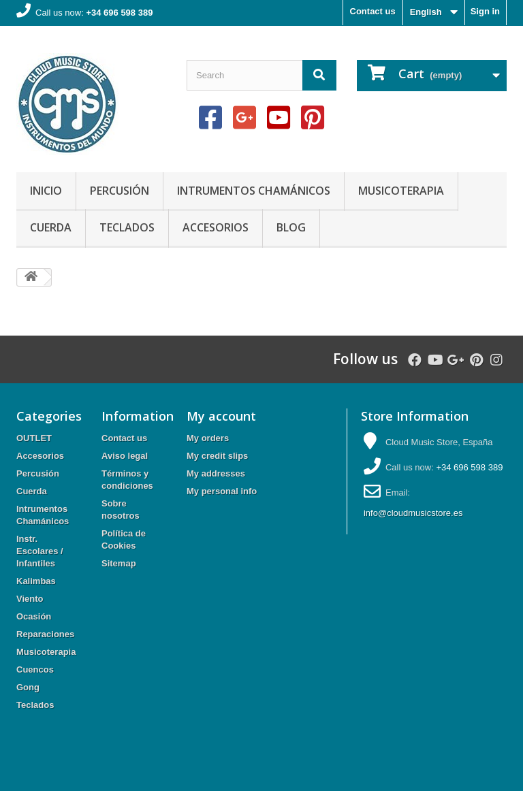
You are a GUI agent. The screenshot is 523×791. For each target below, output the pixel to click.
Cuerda (51, 227)
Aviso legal (124, 456)
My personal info (222, 491)
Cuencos (35, 669)
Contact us (373, 11)
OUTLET (34, 438)
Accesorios (216, 227)
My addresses (216, 473)
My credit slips (217, 456)
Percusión (119, 190)
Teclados (127, 227)
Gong (27, 687)
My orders (208, 438)
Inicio (46, 190)
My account (221, 416)
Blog (291, 227)
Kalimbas (36, 581)
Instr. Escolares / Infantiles (39, 551)
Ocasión (33, 616)
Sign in (485, 11)
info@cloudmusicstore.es (413, 513)
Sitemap (118, 563)
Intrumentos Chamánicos (253, 190)
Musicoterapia (401, 190)
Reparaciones (45, 634)
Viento (30, 599)
